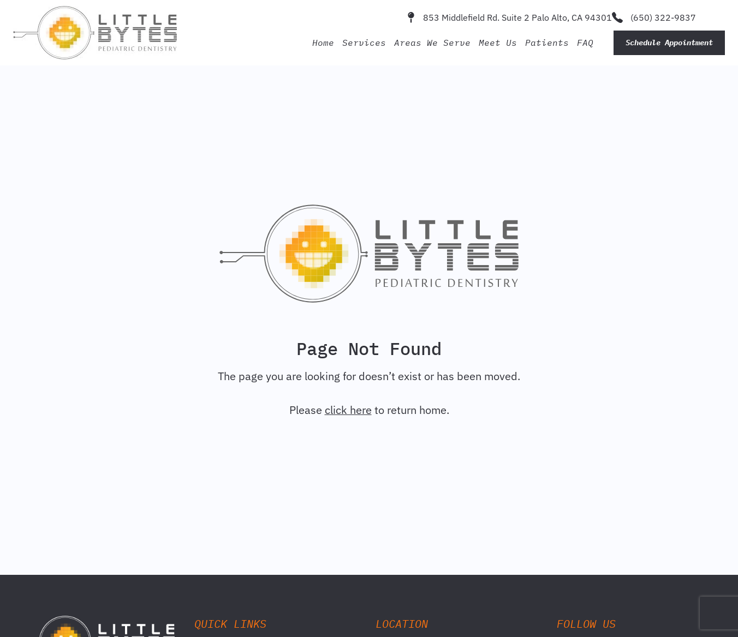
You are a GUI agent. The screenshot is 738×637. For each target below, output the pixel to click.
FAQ (585, 42)
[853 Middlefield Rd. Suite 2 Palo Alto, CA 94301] (411, 17)
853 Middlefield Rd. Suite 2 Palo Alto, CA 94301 (517, 17)
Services (364, 42)
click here (348, 409)
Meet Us (498, 42)
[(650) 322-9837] (617, 17)
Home (323, 42)
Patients (547, 42)
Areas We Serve (432, 42)
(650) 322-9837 (663, 17)
